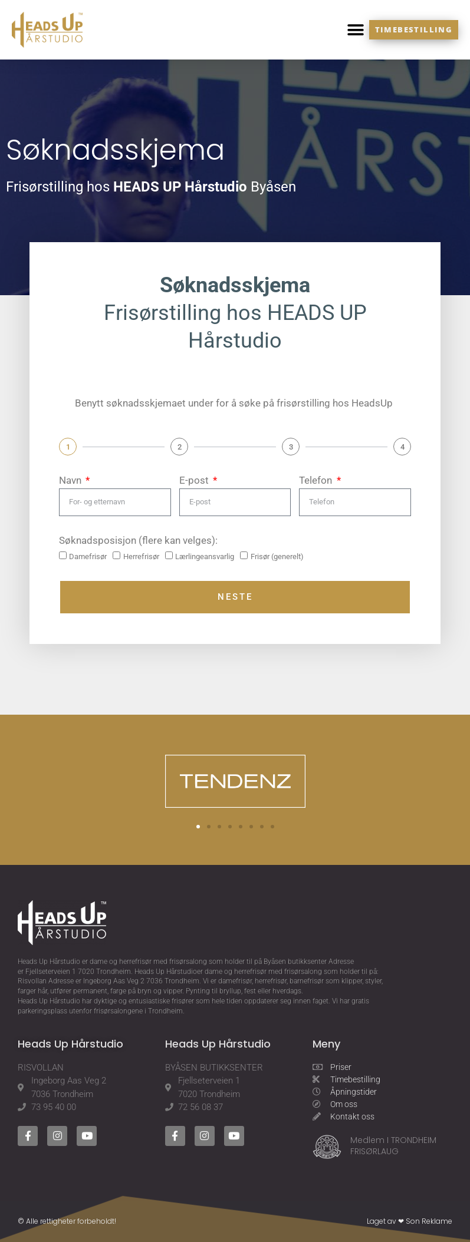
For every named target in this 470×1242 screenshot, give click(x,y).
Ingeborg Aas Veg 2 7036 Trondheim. (142, 981)
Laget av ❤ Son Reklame (409, 1221)
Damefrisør (88, 556)
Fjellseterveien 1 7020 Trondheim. (79, 971)
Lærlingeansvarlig (204, 556)
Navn (71, 480)
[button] (356, 29)
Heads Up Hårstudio (49, 961)
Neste (235, 597)
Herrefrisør (141, 556)
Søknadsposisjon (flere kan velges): (138, 540)
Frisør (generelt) (277, 556)
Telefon (316, 480)
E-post (195, 480)
